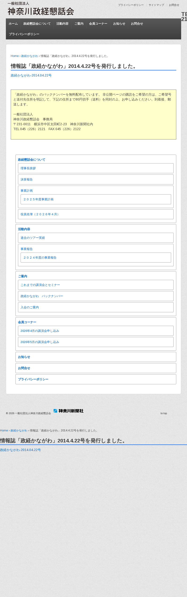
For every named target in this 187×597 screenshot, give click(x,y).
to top (164, 413)
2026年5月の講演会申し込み (40, 342)
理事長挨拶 (28, 168)
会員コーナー (98, 23)
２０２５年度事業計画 (38, 199)
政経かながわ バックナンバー (42, 296)
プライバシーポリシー (131, 4)
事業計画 (27, 190)
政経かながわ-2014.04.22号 (31, 75)
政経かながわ (29, 56)
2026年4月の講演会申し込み (40, 331)
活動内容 (62, 23)
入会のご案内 (30, 307)
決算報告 (27, 179)
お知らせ (119, 23)
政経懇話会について (37, 23)
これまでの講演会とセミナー (40, 285)
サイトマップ (156, 4)
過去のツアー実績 (33, 237)
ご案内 (78, 23)
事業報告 (27, 249)
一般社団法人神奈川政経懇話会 (33, 413)
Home (15, 56)
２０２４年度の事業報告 (40, 257)
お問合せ (174, 4)
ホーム (13, 23)
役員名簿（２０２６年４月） (40, 214)
